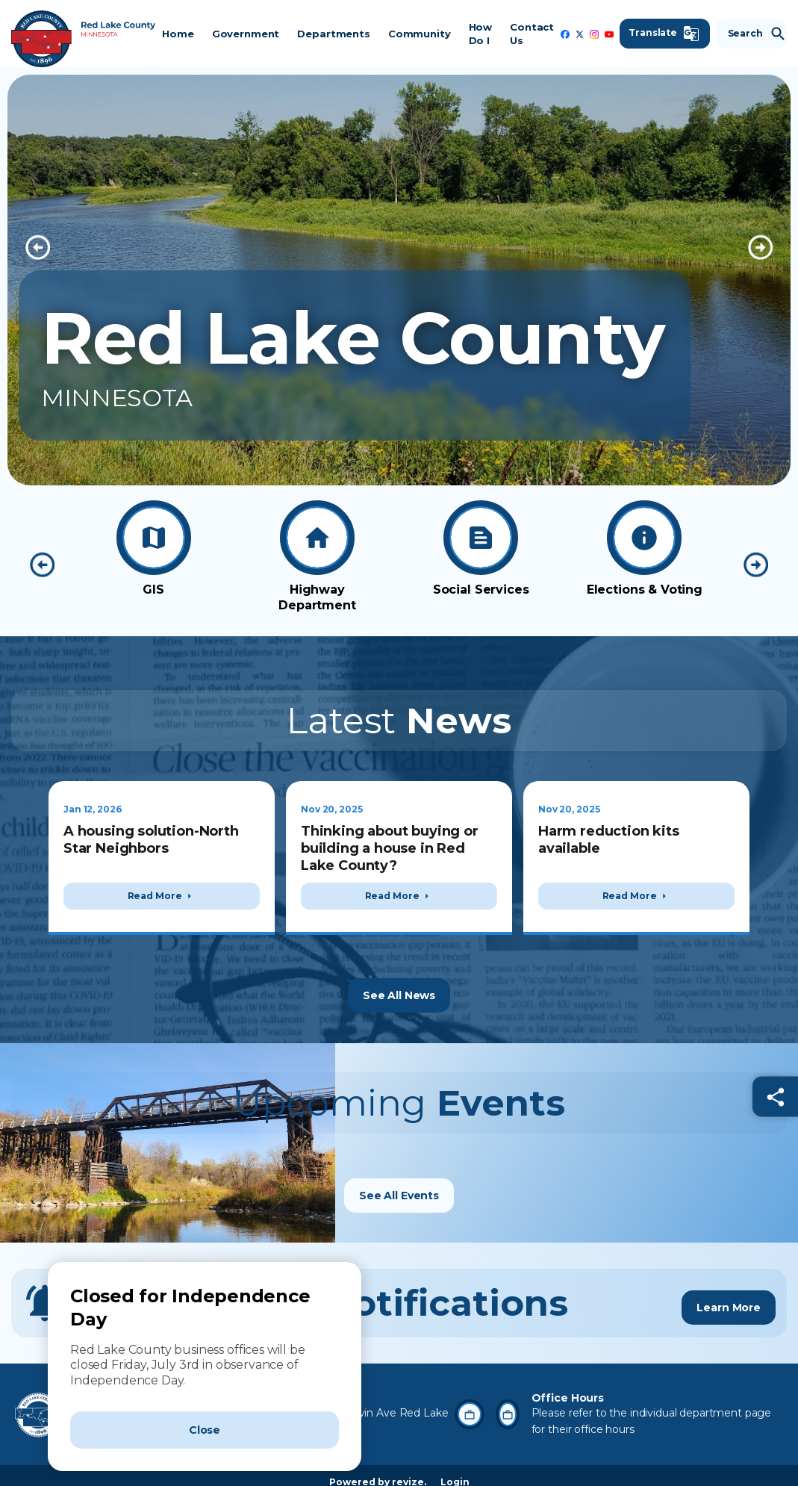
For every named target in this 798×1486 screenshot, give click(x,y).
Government (245, 34)
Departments (332, 34)
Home (177, 34)
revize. (409, 1469)
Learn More (728, 1289)
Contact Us (531, 33)
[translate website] (664, 34)
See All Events (399, 1183)
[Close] (204, 1430)
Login (455, 1469)
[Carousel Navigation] (399, 247)
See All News (399, 982)
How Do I (480, 33)
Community (418, 34)
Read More (162, 896)
